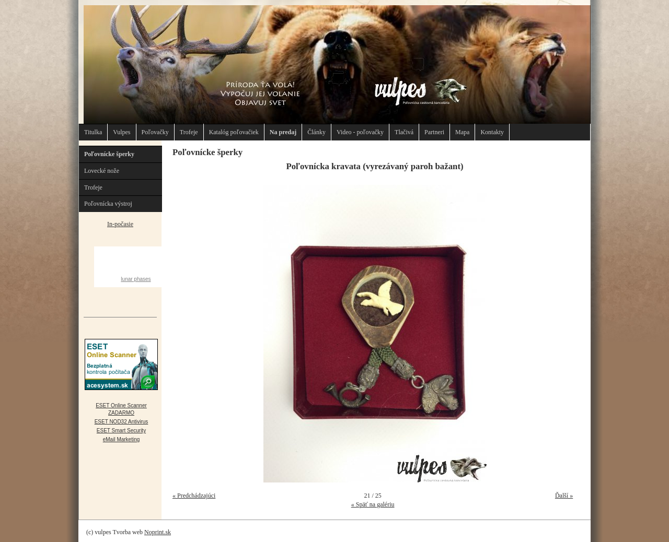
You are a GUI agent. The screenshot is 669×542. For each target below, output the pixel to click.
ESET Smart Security (121, 430)
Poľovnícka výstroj (108, 203)
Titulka (93, 132)
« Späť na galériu (373, 504)
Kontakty (492, 132)
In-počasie (120, 224)
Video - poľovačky (360, 132)
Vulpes (121, 132)
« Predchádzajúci (193, 495)
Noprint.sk (157, 532)
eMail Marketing (121, 439)
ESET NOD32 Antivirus (121, 422)
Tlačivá (404, 132)
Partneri (434, 132)
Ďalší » (564, 495)
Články (316, 132)
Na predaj (283, 132)
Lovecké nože (101, 170)
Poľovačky (155, 132)
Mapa (462, 132)
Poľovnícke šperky (109, 154)
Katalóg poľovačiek (234, 132)
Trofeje (189, 132)
